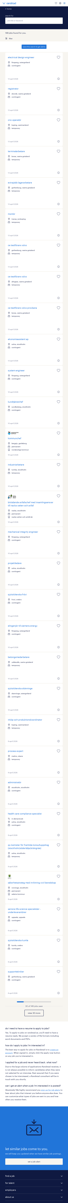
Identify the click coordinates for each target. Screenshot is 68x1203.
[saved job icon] (58, 57)
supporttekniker (16, 971)
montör (11, 214)
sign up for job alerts (50, 1090)
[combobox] (34, 21)
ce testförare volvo (17, 245)
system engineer (16, 370)
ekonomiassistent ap (18, 339)
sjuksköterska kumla (18, 940)
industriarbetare (16, 464)
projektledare (15, 563)
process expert (15, 751)
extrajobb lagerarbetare (20, 182)
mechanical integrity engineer (23, 532)
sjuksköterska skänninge (20, 688)
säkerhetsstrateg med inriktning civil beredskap (32, 882)
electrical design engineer (21, 57)
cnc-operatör (14, 120)
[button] (58, 79)
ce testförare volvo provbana (22, 308)
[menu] (64, 3)
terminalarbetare (16, 151)
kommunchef (14, 438)
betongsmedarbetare (18, 657)
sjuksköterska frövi (17, 594)
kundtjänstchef (15, 402)
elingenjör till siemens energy (22, 625)
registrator (13, 88)
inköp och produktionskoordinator (25, 719)
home (9, 9)
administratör (14, 782)
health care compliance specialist (25, 813)
